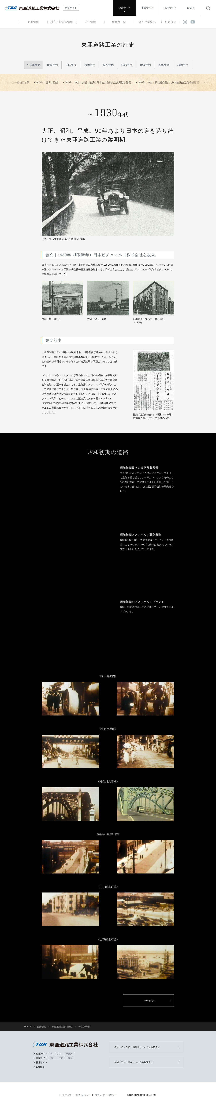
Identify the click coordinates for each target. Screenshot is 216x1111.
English (191, 7)
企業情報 (33, 22)
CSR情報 (90, 22)
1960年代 (89, 65)
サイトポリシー (83, 1098)
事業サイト (147, 7)
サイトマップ (65, 1098)
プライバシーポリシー (105, 1098)
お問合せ (170, 22)
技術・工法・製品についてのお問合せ (136, 1064)
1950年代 (71, 65)
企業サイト (124, 7)
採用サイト (170, 7)
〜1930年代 (33, 65)
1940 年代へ (152, 1002)
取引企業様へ (147, 22)
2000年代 (164, 65)
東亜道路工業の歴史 (62, 1028)
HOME (27, 1028)
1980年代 (127, 65)
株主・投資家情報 (62, 22)
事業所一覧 (119, 22)
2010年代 (182, 65)
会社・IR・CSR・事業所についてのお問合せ (139, 1049)
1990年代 (145, 65)
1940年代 (52, 65)
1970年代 (108, 65)
